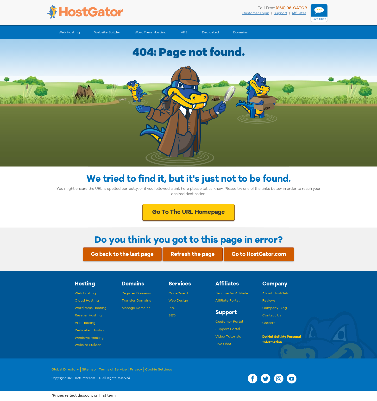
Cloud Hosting (87, 300)
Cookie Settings (158, 369)
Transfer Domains (136, 300)
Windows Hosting (89, 337)
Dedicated (210, 32)
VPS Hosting (85, 323)
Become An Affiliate (231, 293)
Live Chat (223, 344)
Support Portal (227, 329)
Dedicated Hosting (90, 330)
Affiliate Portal (227, 300)
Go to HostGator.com (259, 254)
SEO (172, 315)
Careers (268, 323)
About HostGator (276, 293)
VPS (184, 32)
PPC (172, 308)
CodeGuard (178, 293)
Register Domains (136, 293)
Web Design (178, 300)
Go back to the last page (122, 254)
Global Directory (65, 369)
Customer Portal (229, 321)
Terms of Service (113, 369)
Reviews (269, 300)
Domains (240, 32)
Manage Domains (136, 308)
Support (280, 13)
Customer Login (255, 13)
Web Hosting (69, 32)
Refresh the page (192, 254)
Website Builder (107, 32)
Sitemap (89, 369)
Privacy (136, 369)
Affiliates (299, 13)
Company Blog (274, 308)
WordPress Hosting (150, 32)
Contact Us (271, 315)
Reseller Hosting (88, 315)
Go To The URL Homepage (188, 212)
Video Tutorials (228, 336)
